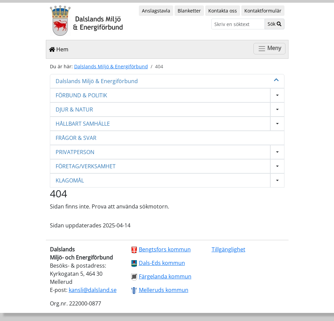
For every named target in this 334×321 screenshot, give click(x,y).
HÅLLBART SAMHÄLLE (83, 123)
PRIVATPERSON (75, 152)
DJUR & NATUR (74, 109)
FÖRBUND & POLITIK (81, 95)
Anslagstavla (156, 10)
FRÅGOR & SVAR (76, 138)
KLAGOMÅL (70, 180)
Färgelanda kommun (165, 276)
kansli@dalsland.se (93, 290)
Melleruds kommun (163, 290)
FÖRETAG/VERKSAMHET (86, 166)
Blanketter (189, 10)
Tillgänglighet (228, 249)
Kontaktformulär (262, 10)
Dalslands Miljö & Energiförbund (111, 66)
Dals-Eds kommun (162, 263)
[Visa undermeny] (277, 95)
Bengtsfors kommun (165, 249)
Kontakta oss (222, 10)
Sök (274, 24)
